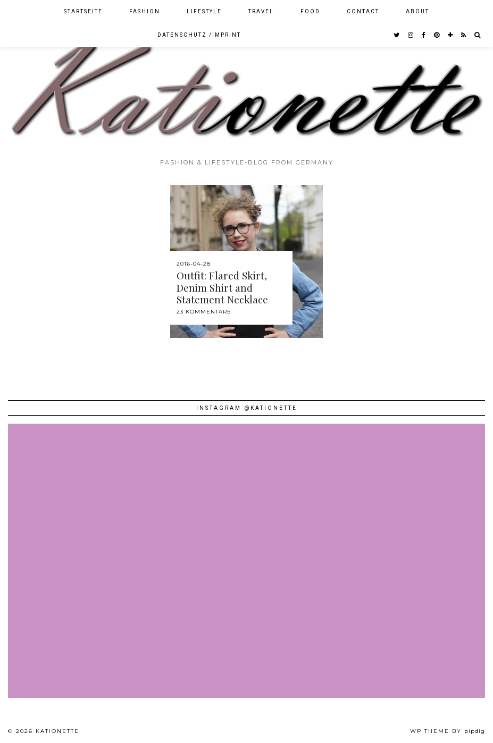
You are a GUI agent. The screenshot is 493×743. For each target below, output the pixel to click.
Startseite (83, 11)
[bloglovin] (451, 35)
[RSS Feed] (464, 35)
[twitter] (397, 35)
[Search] (477, 35)
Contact (363, 11)
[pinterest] (437, 35)
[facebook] (424, 35)
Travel (261, 11)
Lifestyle (204, 11)
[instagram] (411, 35)
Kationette (57, 731)
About (417, 11)
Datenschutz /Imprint (199, 35)
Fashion (144, 11)
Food (310, 11)
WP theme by (447, 731)
